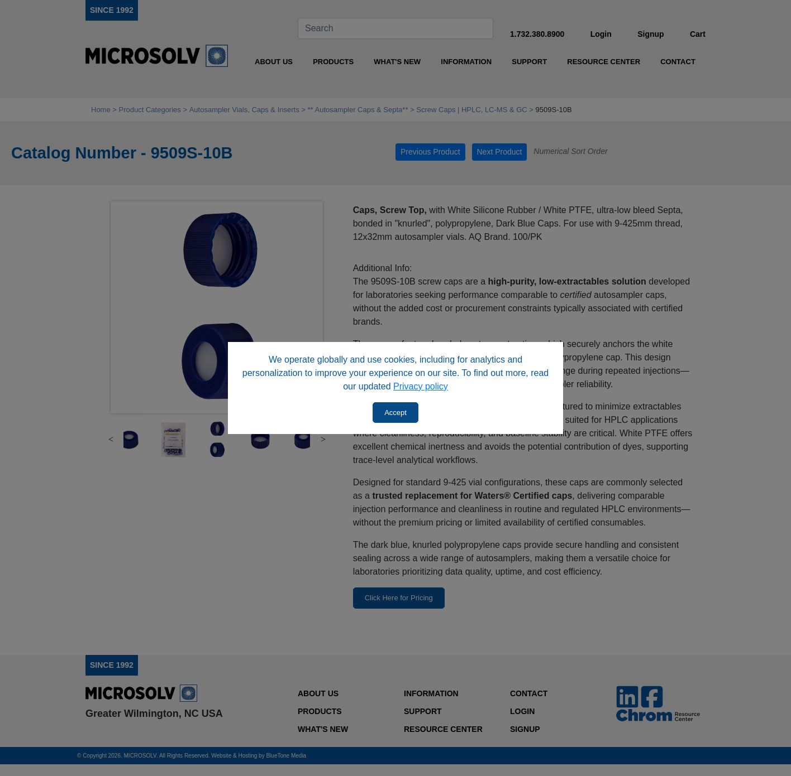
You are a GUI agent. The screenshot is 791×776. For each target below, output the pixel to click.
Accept (395, 412)
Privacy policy (420, 386)
